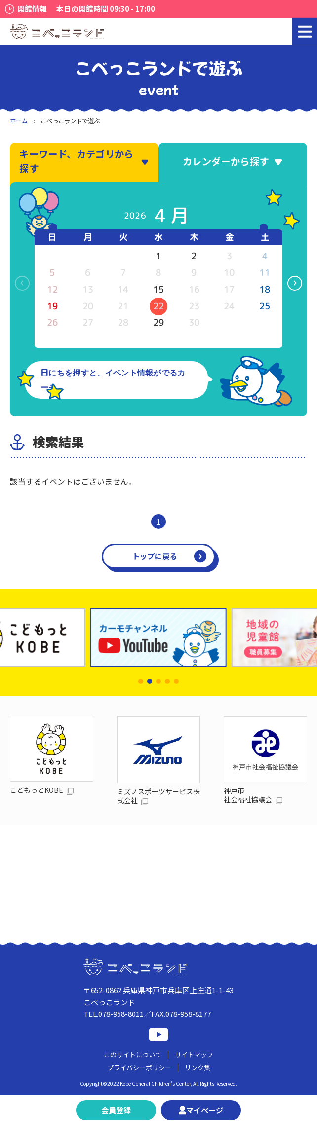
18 (264, 289)
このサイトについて (132, 1054)
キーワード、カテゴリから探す (84, 161)
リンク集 (197, 1067)
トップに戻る (155, 556)
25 (264, 306)
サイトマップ (194, 1054)
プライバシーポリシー (139, 1067)
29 (158, 322)
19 (52, 306)
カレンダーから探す (233, 161)
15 (158, 289)
